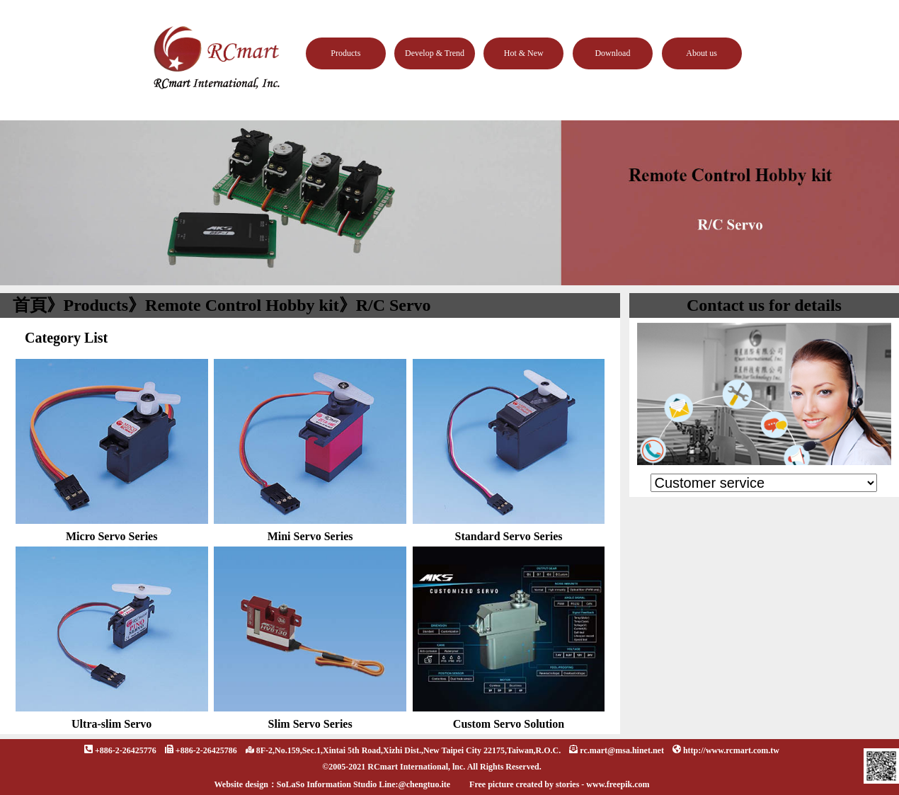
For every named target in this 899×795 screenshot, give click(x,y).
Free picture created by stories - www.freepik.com (559, 784)
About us (701, 53)
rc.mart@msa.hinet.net (622, 750)
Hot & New (524, 53)
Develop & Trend (434, 53)
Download (612, 53)
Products (345, 53)
